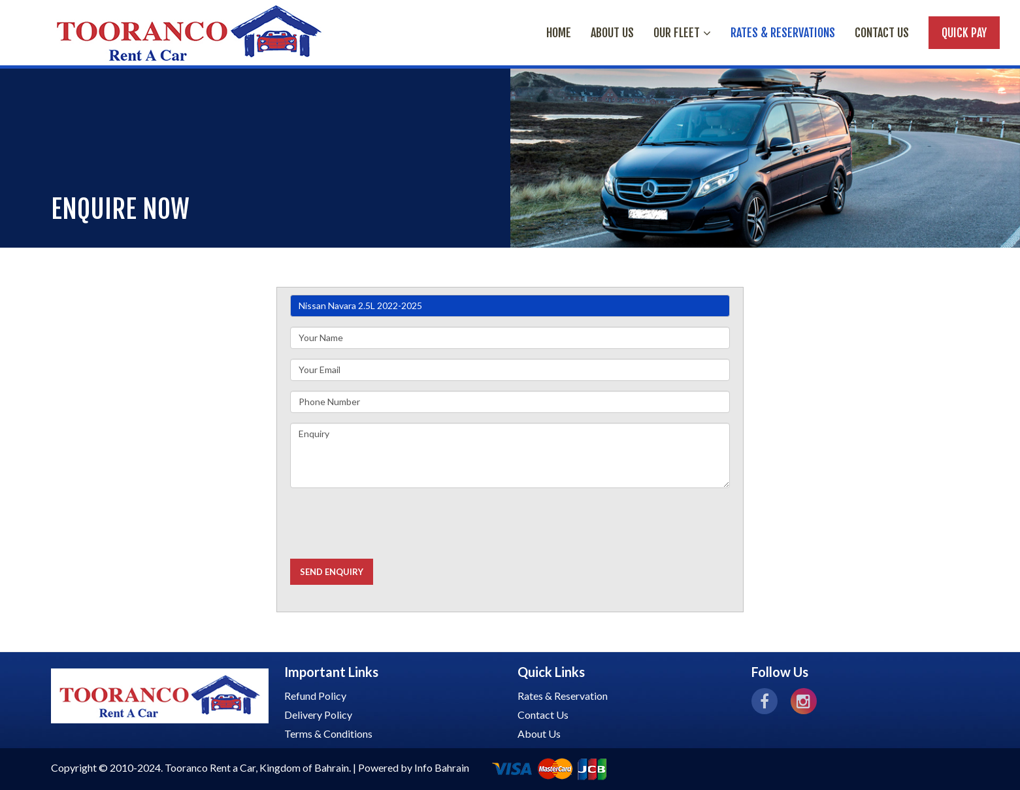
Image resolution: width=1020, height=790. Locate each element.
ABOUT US (612, 32)
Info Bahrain (441, 767)
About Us (539, 733)
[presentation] (389, 523)
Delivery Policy (318, 714)
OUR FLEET (682, 32)
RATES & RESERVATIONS (783, 32)
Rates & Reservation (563, 695)
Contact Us (882, 32)
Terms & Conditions (328, 733)
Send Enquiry (331, 572)
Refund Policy (315, 695)
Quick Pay (964, 32)
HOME (558, 32)
